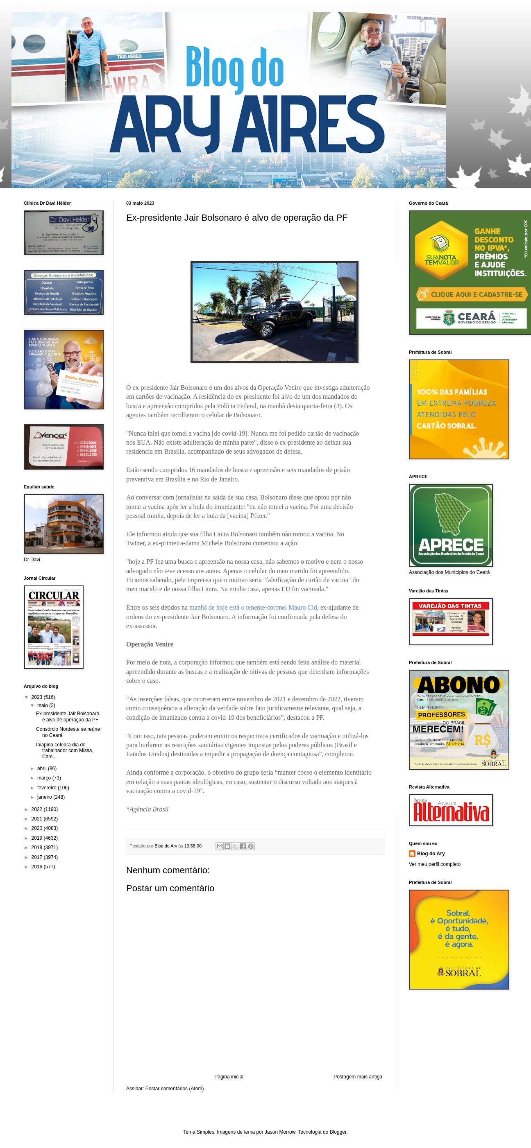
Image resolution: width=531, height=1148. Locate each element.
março (44, 778)
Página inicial (228, 1077)
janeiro (45, 797)
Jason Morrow (280, 1132)
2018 (38, 847)
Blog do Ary (431, 853)
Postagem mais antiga (358, 1077)
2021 (38, 819)
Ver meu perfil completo (435, 864)
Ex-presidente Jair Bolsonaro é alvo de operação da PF (67, 716)
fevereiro (47, 788)
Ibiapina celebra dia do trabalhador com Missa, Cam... (64, 750)
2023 (38, 697)
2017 (38, 857)
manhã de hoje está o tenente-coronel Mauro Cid (253, 607)
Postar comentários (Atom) (174, 1089)
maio (43, 705)
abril (42, 768)
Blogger (338, 1132)
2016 (38, 867)
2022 (38, 809)
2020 (38, 828)
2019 (38, 838)
